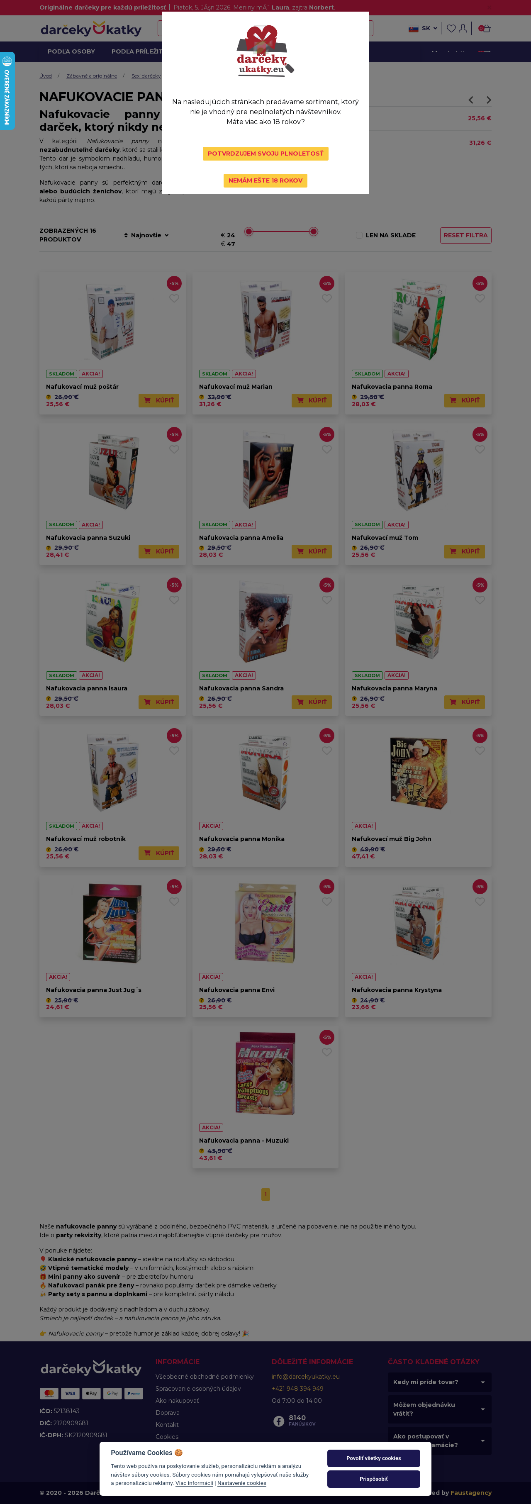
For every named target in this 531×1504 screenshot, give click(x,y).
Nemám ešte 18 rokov (265, 180)
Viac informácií (194, 1483)
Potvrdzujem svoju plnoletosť (266, 153)
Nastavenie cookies (241, 1483)
